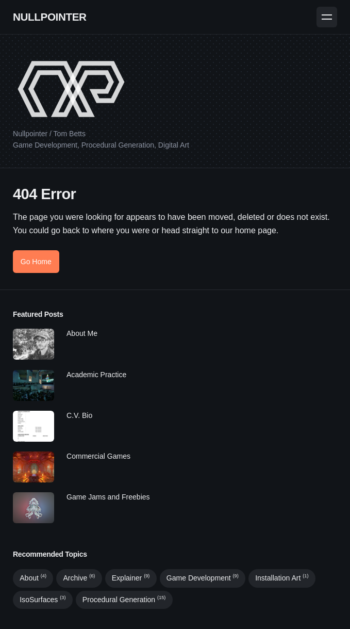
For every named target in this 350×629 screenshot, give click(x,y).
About (33, 578)
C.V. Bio (79, 415)
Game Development (202, 578)
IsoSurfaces (42, 599)
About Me (81, 333)
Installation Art (281, 578)
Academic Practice (96, 374)
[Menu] (326, 17)
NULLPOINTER (50, 17)
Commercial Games (98, 456)
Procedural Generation (123, 599)
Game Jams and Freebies (108, 497)
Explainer (131, 578)
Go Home (36, 261)
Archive (79, 578)
